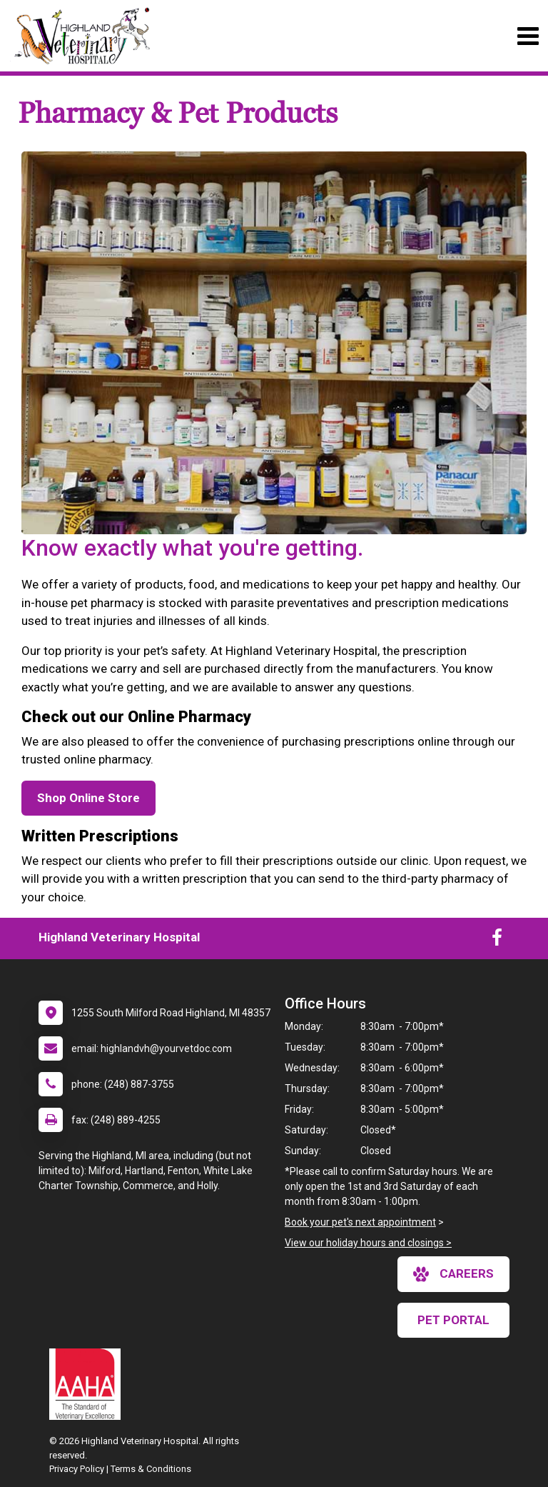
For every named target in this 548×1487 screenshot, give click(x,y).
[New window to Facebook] (496, 940)
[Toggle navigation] (527, 36)
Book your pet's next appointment (360, 1222)
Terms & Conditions (151, 1468)
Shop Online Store (88, 798)
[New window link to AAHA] (88, 1384)
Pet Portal (453, 1320)
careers (453, 1274)
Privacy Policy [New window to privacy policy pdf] (76, 1468)
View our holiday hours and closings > (368, 1242)
